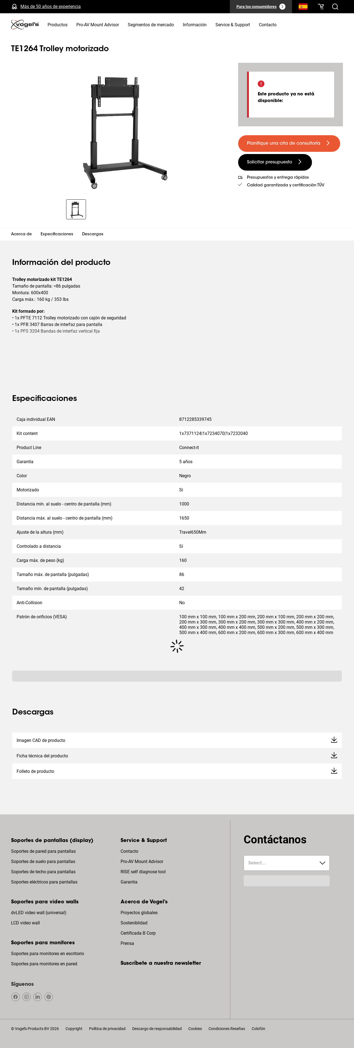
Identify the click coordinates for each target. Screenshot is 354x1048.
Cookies (195, 1028)
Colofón (258, 1028)
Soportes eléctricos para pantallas (44, 882)
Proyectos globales (139, 912)
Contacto (129, 851)
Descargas (92, 234)
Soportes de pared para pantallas (43, 851)
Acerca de (21, 234)
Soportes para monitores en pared (44, 963)
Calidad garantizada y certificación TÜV (285, 185)
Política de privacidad (107, 1028)
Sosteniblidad (134, 923)
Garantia (129, 882)
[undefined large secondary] (275, 162)
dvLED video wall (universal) (38, 912)
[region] (120, 128)
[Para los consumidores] (261, 6)
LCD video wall (25, 923)
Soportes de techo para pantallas (43, 871)
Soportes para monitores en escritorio (47, 953)
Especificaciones (57, 234)
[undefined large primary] (289, 143)
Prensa (127, 943)
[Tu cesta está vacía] (320, 6)
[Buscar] (303, 7)
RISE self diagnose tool (143, 871)
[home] (25, 25)
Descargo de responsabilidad (157, 1028)
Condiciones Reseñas (227, 1028)
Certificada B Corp (138, 933)
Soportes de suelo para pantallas (43, 861)
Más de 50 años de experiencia (50, 6)
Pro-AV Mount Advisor (142, 861)
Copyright (74, 1028)
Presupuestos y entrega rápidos (278, 178)
